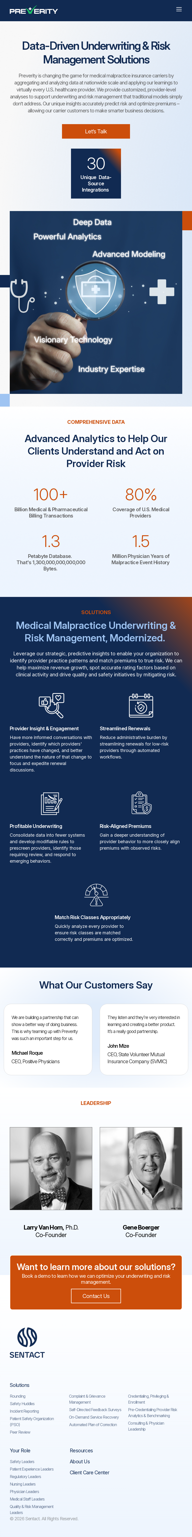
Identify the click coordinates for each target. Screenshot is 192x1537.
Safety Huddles (22, 1403)
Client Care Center (89, 1473)
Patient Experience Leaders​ (32, 1469)
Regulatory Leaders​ (25, 1476)
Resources (81, 1451)
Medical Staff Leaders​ (27, 1499)
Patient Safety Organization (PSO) (32, 1421)
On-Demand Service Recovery (94, 1417)
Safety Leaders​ (22, 1461)
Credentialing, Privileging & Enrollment (148, 1399)
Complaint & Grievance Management (87, 1399)
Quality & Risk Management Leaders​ (32, 1509)
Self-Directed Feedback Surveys (95, 1409)
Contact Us (96, 1296)
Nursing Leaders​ (23, 1484)
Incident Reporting (24, 1411)
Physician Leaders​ (24, 1491)
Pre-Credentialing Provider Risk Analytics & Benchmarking (152, 1412)
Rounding (17, 1396)
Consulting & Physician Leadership (146, 1426)
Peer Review (20, 1432)
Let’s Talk (96, 131)
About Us (80, 1462)
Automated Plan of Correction (93, 1424)
